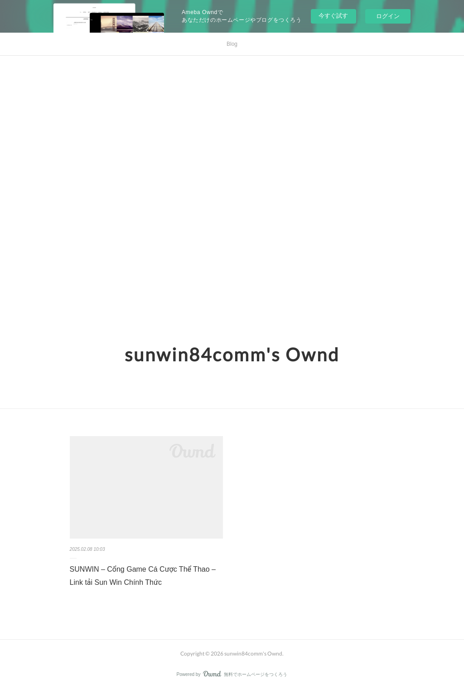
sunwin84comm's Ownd (232, 354)
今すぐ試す (333, 15)
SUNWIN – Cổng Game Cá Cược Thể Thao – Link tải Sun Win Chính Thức (143, 575)
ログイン (388, 16)
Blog (232, 44)
